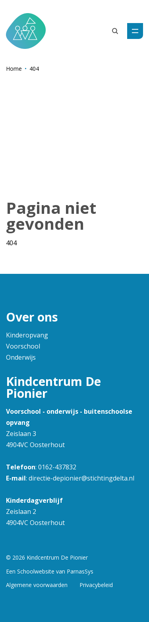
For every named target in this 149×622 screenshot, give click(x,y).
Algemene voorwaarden (37, 585)
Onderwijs (21, 357)
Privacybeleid (96, 585)
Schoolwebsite (35, 571)
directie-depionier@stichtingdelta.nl (81, 478)
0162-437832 (57, 467)
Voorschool (23, 346)
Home (14, 68)
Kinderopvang (27, 335)
